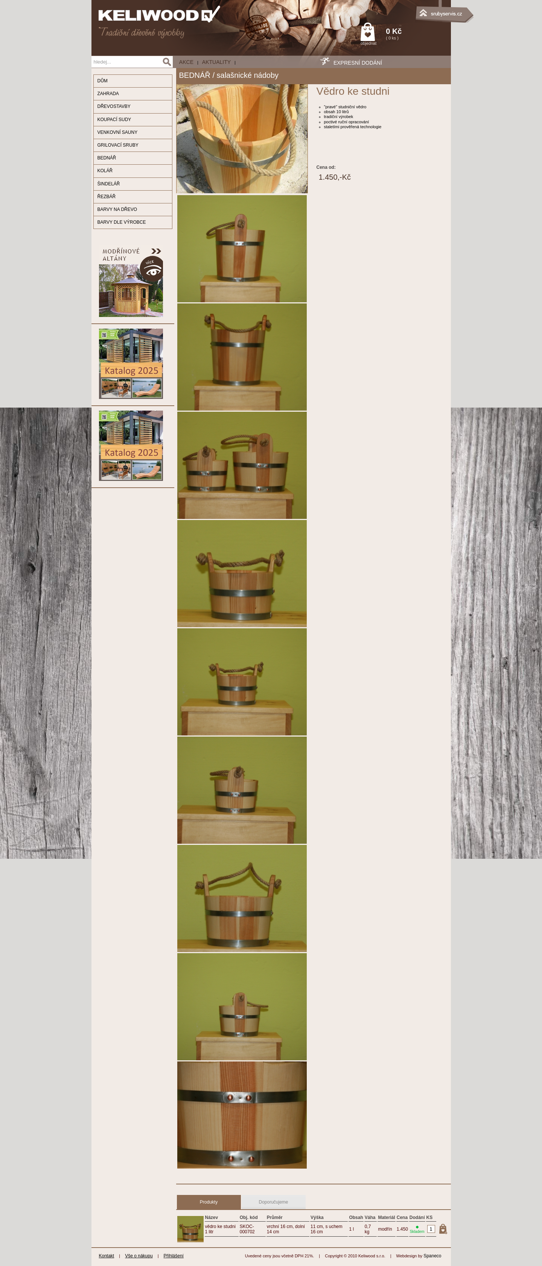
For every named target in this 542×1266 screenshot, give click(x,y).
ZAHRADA (108, 93)
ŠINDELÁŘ (108, 183)
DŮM (102, 80)
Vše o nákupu (138, 1255)
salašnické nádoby (248, 75)
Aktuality (216, 62)
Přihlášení (174, 1255)
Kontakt (106, 1255)
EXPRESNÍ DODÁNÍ (357, 63)
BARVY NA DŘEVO (117, 209)
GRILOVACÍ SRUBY (118, 145)
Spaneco (432, 1255)
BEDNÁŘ (106, 158)
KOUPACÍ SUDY (114, 119)
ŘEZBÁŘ (106, 196)
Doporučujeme (273, 1202)
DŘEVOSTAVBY (114, 106)
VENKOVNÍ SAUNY (117, 132)
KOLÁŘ (105, 170)
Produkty (209, 1202)
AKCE (186, 62)
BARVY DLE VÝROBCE (121, 222)
